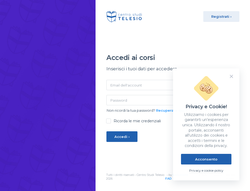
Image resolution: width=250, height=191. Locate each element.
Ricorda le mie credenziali (137, 121)
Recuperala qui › (171, 110)
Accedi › (122, 136)
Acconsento (206, 159)
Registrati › (221, 16)
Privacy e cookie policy (206, 170)
